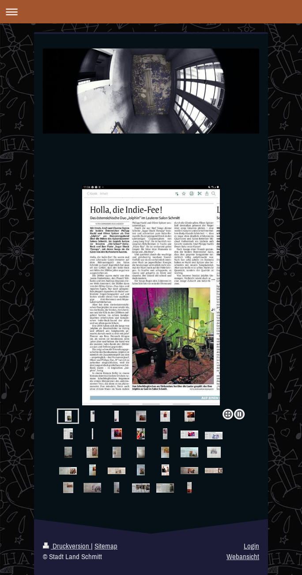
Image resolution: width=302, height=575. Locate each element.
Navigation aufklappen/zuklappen (151, 11)
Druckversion (67, 546)
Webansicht (242, 556)
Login (251, 546)
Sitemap (105, 546)
